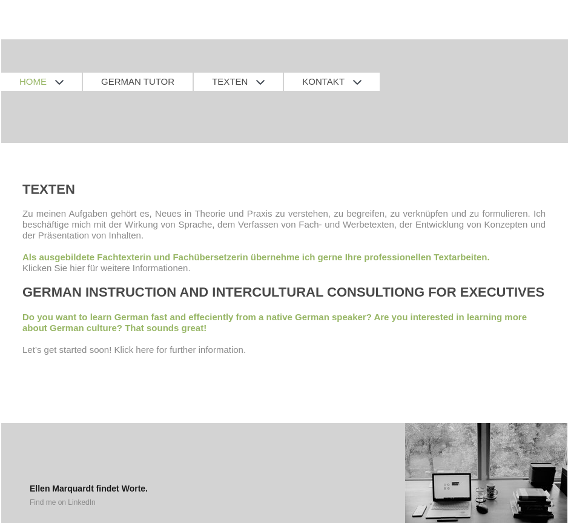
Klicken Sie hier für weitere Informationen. (106, 268)
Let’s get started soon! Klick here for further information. (134, 349)
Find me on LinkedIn (63, 502)
